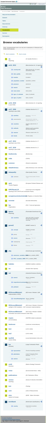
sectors (16, 358)
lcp (10, 344)
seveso (11, 380)
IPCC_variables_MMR (19, 258)
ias (10, 268)
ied (10, 273)
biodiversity (13, 154)
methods (16, 128)
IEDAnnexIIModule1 (15, 292)
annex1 (15, 277)
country (16, 406)
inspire (11, 318)
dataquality (12, 172)
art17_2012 (12, 141)
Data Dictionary (15, 11)
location (16, 77)
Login (32, 3)
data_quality (17, 74)
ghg (10, 251)
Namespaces (5, 36)
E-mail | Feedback (7, 418)
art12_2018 (12, 103)
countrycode (17, 69)
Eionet (9, 11)
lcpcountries (17, 350)
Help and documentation (8, 14)
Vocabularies (6, 30)
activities (16, 115)
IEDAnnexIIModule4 (15, 311)
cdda (10, 158)
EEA (9, 1)
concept (16, 229)
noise (10, 370)
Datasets (4, 17)
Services (4, 33)
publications (13, 375)
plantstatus (17, 354)
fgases (11, 211)
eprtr (10, 183)
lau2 (10, 333)
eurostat (11, 200)
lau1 (10, 329)
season (15, 87)
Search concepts (22, 54)
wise (10, 395)
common (12, 163)
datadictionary (13, 167)
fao (10, 205)
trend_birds (17, 91)
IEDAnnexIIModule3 (15, 305)
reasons (16, 132)
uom (10, 391)
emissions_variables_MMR (19, 255)
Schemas (4, 27)
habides (11, 264)
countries (16, 124)
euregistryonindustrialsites (17, 196)
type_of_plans (17, 97)
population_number (19, 80)
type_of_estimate (18, 94)
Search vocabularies (10, 54)
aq (9, 59)
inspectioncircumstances (19, 282)
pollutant (16, 287)
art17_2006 (12, 109)
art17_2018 (12, 147)
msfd (10, 364)
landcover (12, 324)
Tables (4, 20)
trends (15, 136)
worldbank (12, 401)
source (15, 238)
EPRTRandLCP (14, 189)
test (10, 386)
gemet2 (11, 225)
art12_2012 (12, 65)
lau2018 (11, 338)
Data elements (6, 23)
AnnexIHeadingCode (19, 298)
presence (16, 84)
